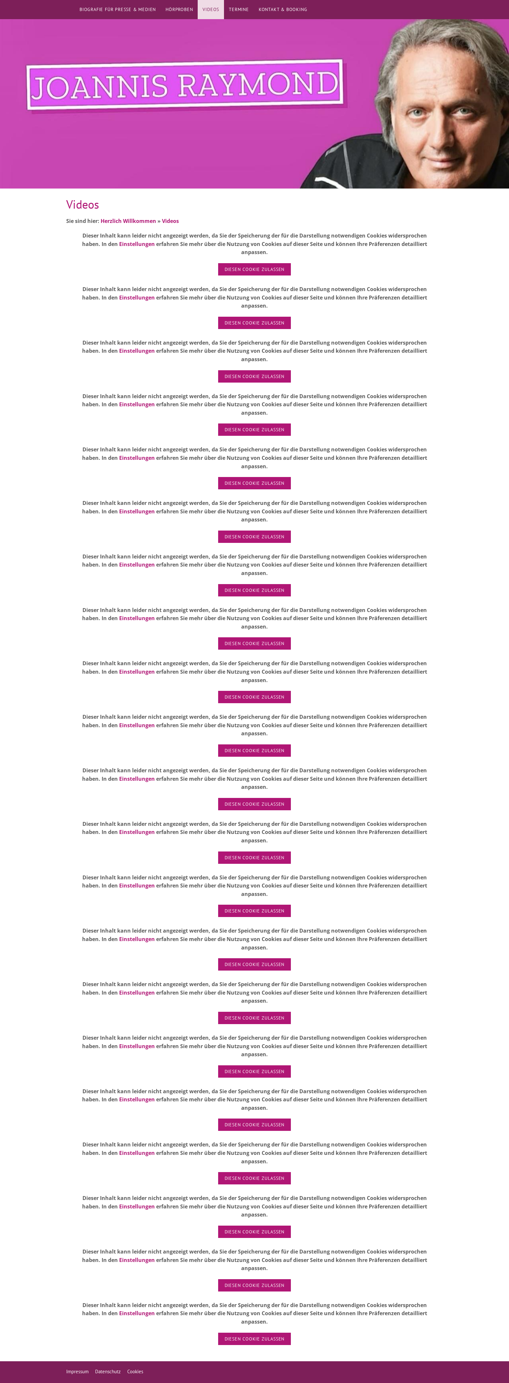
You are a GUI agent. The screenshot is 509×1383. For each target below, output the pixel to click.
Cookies (135, 1371)
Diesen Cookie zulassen (255, 269)
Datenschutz (108, 1371)
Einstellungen (137, 244)
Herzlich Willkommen (128, 221)
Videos (170, 221)
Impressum (77, 1371)
